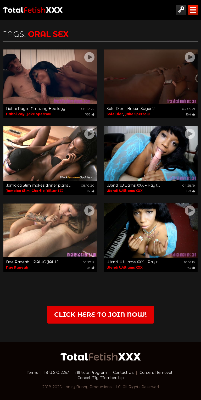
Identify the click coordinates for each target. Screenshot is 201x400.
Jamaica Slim (18, 191)
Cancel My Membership (100, 377)
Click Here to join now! (100, 314)
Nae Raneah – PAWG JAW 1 (32, 262)
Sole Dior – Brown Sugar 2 (131, 108)
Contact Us (123, 372)
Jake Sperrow (38, 114)
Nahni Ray (15, 114)
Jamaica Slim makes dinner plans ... (38, 185)
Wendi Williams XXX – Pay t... (133, 185)
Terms (32, 372)
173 (190, 268)
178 (90, 268)
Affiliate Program (91, 372)
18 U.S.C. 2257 (56, 372)
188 (89, 114)
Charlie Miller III (47, 191)
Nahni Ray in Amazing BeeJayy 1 (37, 108)
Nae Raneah (17, 267)
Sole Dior (115, 114)
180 (190, 191)
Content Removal (155, 372)
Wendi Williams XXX (125, 191)
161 (90, 191)
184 (190, 114)
